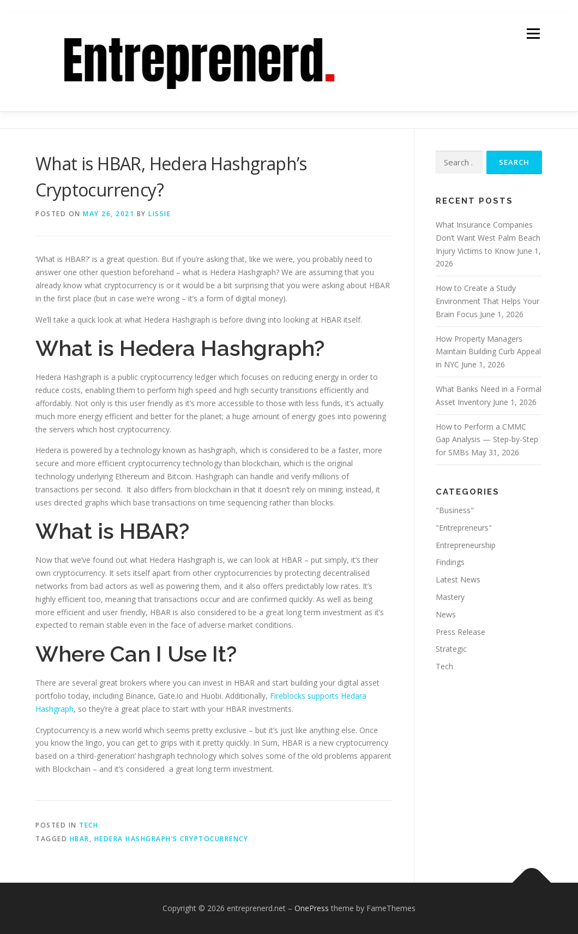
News (446, 614)
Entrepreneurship (466, 545)
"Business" (455, 510)
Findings (450, 562)
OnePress (311, 908)
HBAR (79, 838)
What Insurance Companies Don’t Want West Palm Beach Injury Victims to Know (488, 237)
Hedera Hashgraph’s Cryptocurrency (171, 838)
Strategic (451, 649)
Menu (533, 33)
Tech (88, 825)
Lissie (159, 213)
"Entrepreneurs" (464, 527)
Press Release (460, 632)
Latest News (458, 579)
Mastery (450, 597)
